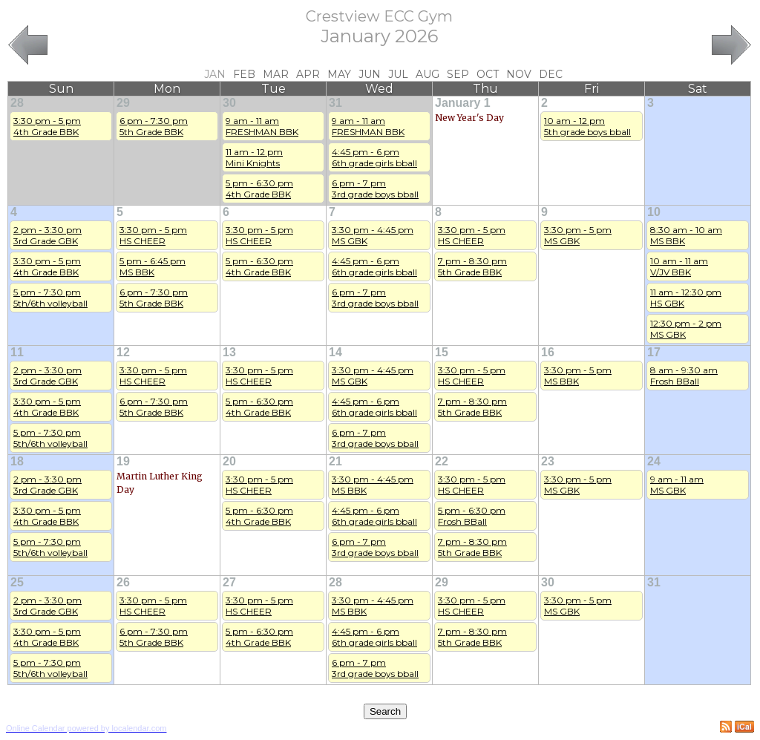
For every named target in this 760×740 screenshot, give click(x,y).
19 (123, 461)
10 (654, 212)
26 (123, 582)
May (339, 74)
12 (123, 352)
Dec (551, 74)
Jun (369, 74)
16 (547, 352)
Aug (427, 74)
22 (441, 461)
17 (654, 352)
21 (335, 461)
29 (123, 102)
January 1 (463, 102)
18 (17, 461)
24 (654, 461)
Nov (518, 74)
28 (17, 102)
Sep (458, 74)
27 (229, 582)
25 (17, 582)
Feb (244, 74)
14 (335, 352)
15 (441, 352)
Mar (276, 74)
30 (229, 102)
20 (229, 461)
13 (229, 352)
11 (17, 352)
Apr (308, 74)
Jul (398, 74)
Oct (487, 74)
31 (335, 102)
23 (547, 461)
